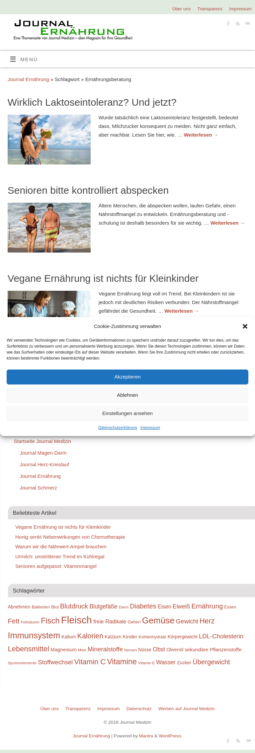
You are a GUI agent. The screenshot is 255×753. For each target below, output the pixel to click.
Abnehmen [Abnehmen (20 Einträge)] (19, 606)
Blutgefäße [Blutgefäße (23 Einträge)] (103, 606)
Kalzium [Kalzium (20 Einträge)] (113, 636)
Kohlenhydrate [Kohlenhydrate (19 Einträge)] (152, 636)
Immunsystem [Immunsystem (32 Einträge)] (34, 635)
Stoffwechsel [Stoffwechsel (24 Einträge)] (55, 662)
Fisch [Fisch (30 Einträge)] (50, 620)
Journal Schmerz (38, 487)
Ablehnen (127, 395)
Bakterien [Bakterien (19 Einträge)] (41, 606)
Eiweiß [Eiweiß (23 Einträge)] (181, 606)
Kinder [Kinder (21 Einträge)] (130, 636)
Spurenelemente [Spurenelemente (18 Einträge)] (22, 663)
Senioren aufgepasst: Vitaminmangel (56, 566)
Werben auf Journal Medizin (186, 708)
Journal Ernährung (28, 79)
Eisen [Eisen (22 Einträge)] (164, 606)
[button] (245, 326)
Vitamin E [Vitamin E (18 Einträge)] (146, 663)
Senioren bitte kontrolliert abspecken (88, 190)
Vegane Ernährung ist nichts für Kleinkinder (103, 278)
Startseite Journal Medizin (42, 441)
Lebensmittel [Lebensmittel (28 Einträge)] (28, 649)
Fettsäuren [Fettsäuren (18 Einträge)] (30, 622)
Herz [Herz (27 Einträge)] (207, 621)
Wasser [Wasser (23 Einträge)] (165, 662)
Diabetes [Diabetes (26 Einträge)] (143, 606)
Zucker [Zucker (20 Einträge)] (184, 662)
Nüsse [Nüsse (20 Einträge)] (144, 649)
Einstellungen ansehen (127, 413)
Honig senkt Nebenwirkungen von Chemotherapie (70, 537)
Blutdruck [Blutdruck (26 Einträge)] (74, 606)
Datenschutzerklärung (117, 427)
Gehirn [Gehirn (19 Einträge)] (134, 621)
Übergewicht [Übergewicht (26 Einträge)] (211, 662)
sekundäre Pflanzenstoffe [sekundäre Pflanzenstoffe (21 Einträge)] (213, 649)
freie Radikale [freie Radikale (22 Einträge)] (110, 621)
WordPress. (170, 735)
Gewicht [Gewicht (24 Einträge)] (187, 621)
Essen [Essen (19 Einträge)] (230, 606)
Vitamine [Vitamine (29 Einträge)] (122, 661)
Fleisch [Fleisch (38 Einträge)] (76, 619)
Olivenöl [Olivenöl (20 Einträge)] (174, 649)
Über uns (181, 8)
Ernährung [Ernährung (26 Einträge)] (207, 606)
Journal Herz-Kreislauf (44, 464)
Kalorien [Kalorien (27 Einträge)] (90, 636)
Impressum (150, 427)
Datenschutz (139, 708)
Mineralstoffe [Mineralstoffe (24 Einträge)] (105, 649)
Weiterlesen (201, 135)
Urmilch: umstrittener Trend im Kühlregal (59, 556)
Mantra (146, 735)
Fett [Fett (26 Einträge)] (14, 621)
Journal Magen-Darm (43, 453)
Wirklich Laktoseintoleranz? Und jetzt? (92, 102)
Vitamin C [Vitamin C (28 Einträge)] (90, 662)
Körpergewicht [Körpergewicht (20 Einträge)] (183, 636)
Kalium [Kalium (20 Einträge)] (69, 636)
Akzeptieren (127, 376)
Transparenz (209, 8)
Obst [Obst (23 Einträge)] (159, 649)
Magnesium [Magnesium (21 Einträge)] (63, 649)
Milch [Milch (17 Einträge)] (82, 650)
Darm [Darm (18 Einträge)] (123, 607)
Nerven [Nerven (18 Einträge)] (130, 650)
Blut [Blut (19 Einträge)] (54, 606)
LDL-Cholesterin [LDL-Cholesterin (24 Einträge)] (221, 636)
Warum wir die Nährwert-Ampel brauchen (61, 546)
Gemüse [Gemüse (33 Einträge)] (158, 620)
